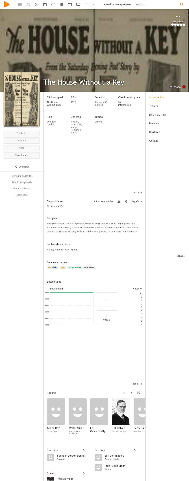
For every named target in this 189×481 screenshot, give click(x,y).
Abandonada (22, 155)
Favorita (22, 140)
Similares (154, 132)
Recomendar (21, 195)
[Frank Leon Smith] (123, 465)
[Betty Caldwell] (144, 417)
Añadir (74, 249)
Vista (21, 148)
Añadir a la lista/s (22, 188)
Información (156, 97)
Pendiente (22, 133)
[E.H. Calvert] (123, 417)
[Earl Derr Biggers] (123, 455)
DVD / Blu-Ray (157, 114)
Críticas (153, 140)
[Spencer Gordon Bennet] (74, 455)
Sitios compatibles (103, 201)
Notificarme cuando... (22, 176)
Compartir (21, 166)
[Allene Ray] (58, 417)
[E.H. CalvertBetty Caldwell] (101, 417)
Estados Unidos (51, 123)
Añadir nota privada (22, 182)
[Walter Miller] (79, 417)
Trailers (153, 106)
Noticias (154, 123)
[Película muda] (74, 478)
